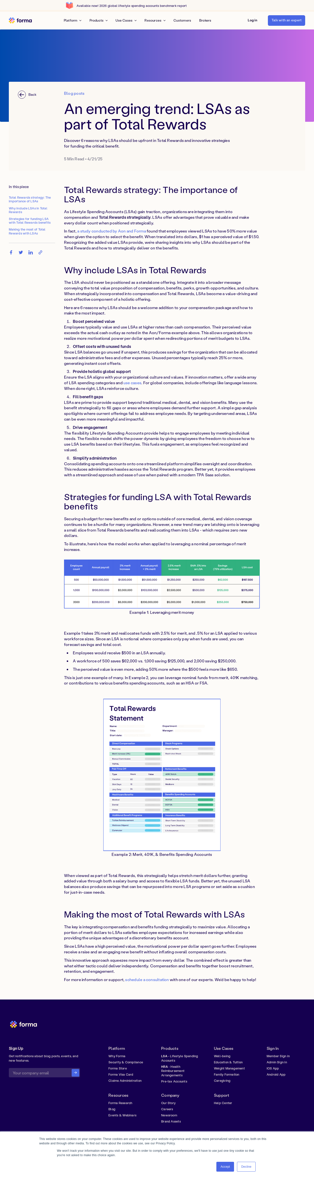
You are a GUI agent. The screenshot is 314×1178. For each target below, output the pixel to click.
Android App (276, 1074)
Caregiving (222, 1080)
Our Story (168, 1103)
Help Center (223, 1103)
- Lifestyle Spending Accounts (179, 1058)
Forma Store (117, 1068)
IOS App (273, 1068)
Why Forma (116, 1056)
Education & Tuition (228, 1062)
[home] (20, 20)
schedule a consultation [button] (147, 979)
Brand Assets (171, 1121)
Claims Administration (125, 1080)
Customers (182, 20)
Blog (111, 1109)
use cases (132, 382)
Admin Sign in (277, 1062)
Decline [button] (246, 1166)
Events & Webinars (122, 1115)
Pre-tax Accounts (174, 1081)
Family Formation (226, 1074)
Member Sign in (278, 1056)
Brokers (205, 20)
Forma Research (120, 1103)
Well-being (222, 1056)
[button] (252, 20)
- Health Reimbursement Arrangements (172, 1071)
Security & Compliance (125, 1062)
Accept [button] (225, 1166)
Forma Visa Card (120, 1074)
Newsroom (169, 1115)
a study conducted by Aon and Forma (111, 230)
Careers (167, 1109)
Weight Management (229, 1068)
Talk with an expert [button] (286, 20)
